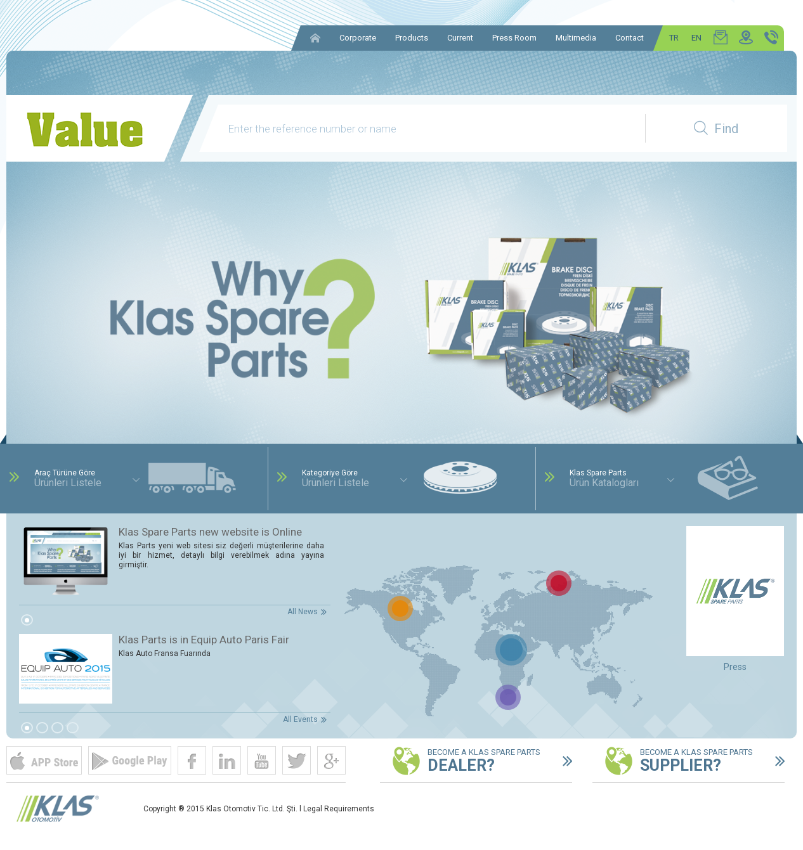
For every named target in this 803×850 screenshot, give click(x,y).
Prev (32, 326)
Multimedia (576, 37)
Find (716, 128)
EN (696, 37)
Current (460, 37)
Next (771, 326)
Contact (629, 37)
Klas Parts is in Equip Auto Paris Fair (204, 639)
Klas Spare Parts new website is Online (210, 531)
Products (411, 37)
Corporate (357, 37)
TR (674, 37)
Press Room (514, 37)
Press (735, 667)
